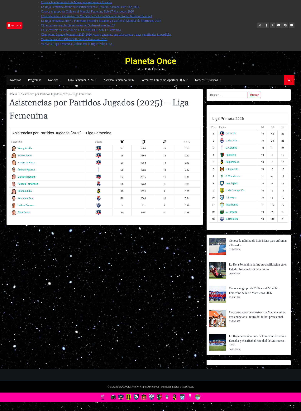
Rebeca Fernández (24, 183)
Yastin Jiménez (22, 162)
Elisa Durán (20, 212)
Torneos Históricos (206, 80)
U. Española (228, 169)
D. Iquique (228, 197)
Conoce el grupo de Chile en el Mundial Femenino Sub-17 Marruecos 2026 (87, 11)
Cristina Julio (21, 191)
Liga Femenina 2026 (80, 80)
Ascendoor (153, 386)
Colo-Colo (227, 133)
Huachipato (228, 183)
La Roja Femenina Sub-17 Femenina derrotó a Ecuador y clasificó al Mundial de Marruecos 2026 (101, 20)
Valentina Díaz (22, 198)
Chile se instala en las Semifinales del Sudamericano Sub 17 (78, 25)
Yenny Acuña (21, 148)
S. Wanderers (229, 176)
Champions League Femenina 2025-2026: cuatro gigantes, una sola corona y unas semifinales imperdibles (106, 34)
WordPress (187, 386)
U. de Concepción (232, 190)
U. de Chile (228, 140)
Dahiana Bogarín (23, 176)
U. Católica (228, 147)
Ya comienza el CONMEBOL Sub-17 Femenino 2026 (74, 39)
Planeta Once (150, 61)
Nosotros (15, 80)
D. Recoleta (228, 218)
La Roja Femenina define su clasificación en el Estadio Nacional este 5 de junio (90, 6)
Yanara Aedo (21, 155)
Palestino (227, 154)
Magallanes (228, 204)
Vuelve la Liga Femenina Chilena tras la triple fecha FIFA (76, 43)
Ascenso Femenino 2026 (118, 80)
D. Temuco (228, 211)
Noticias (53, 80)
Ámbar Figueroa (23, 169)
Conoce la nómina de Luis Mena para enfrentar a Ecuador (76, 2)
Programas (34, 80)
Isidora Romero (22, 205)
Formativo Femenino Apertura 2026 (163, 80)
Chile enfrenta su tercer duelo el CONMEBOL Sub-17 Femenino (81, 30)
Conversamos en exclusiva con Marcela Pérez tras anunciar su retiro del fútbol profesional (96, 16)
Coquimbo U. (229, 161)
